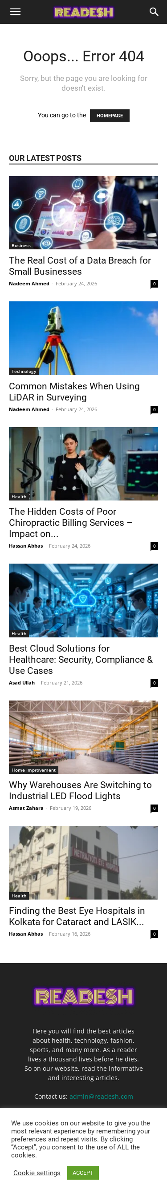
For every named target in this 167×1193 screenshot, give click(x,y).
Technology (24, 371)
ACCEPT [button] (83, 1172)
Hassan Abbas (26, 545)
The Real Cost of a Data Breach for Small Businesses (80, 266)
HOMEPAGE (110, 116)
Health (19, 496)
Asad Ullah (22, 682)
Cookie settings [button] (37, 1173)
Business (21, 245)
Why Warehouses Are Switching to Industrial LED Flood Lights (80, 790)
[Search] (154, 12)
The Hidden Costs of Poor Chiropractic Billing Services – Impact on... (71, 522)
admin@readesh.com (101, 1096)
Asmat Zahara (26, 808)
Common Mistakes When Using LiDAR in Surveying (74, 392)
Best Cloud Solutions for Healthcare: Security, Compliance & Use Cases (81, 659)
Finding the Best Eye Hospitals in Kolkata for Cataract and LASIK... (77, 916)
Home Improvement (34, 770)
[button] (15, 12)
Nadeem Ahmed (29, 283)
